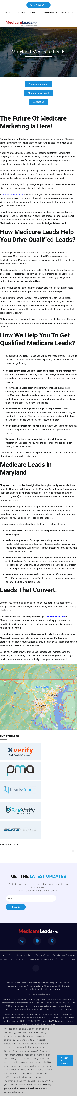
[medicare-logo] (21, 20)
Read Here (34, 1088)
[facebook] (35, 968)
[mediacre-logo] (38, 930)
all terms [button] (21, 1088)
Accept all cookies (65, 1060)
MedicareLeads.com (13, 194)
